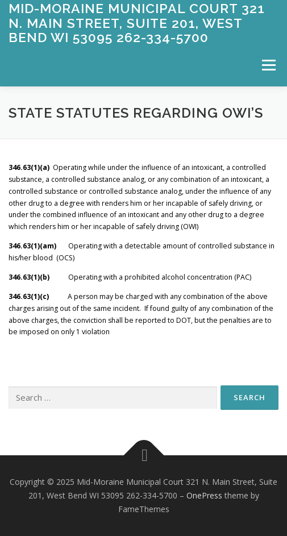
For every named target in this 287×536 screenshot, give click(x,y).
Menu (268, 65)
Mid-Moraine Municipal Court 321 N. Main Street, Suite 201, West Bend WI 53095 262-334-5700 (137, 23)
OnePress (204, 495)
